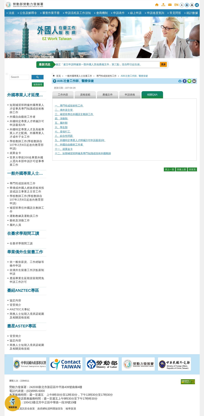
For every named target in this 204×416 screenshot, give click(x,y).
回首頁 (192, 169)
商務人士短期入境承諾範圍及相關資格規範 (27, 315)
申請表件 (119, 13)
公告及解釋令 (28, 13)
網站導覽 (163, 4)
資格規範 (85, 94)
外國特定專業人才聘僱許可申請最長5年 (27, 123)
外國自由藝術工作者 (23, 116)
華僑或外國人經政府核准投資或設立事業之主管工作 (27, 189)
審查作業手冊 (51, 13)
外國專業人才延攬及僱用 (29, 95)
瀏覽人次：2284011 (19, 380)
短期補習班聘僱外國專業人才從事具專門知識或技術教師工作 (27, 108)
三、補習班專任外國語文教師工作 (74, 114)
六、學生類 (61, 127)
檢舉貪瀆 (71, 408)
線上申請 (136, 13)
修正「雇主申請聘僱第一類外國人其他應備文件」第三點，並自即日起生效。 (99, 64)
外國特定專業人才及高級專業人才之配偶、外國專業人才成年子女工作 (27, 133)
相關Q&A (152, 94)
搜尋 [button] (37, 77)
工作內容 (63, 94)
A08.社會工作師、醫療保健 (134, 76)
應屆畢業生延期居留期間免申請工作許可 (27, 280)
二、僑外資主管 (64, 110)
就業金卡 (15, 153)
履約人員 (15, 224)
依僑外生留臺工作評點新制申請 (27, 272)
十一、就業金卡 (64, 149)
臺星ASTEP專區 (21, 326)
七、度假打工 (63, 131)
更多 (163, 64)
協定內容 (15, 300)
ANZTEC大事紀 (20, 309)
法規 (11, 13)
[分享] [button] (197, 5)
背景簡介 (15, 304)
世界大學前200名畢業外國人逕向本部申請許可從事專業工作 (27, 161)
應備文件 (107, 94)
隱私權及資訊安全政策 (22, 408)
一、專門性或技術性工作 (69, 105)
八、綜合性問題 (64, 136)
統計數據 (192, 13)
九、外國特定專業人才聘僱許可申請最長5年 (80, 140)
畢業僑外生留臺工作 (25, 252)
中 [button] (187, 5)
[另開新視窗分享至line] (189, 81)
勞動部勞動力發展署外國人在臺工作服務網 (24, 4)
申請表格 (130, 94)
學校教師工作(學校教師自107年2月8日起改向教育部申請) (27, 145)
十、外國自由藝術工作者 (69, 144)
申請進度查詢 (155, 13)
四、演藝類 (61, 118)
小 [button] (182, 5)
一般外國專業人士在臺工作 (31, 173)
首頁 (156, 4)
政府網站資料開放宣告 (50, 408)
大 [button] (192, 5)
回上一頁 (169, 169)
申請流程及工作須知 (78, 13)
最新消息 (44, 64)
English (176, 4)
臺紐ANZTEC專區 (23, 290)
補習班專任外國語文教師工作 (27, 209)
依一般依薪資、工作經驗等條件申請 (27, 263)
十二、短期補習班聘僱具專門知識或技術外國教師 (83, 153)
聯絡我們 (169, 4)
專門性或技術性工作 (23, 183)
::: (5, 1)
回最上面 (181, 169)
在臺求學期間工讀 (23, 233)
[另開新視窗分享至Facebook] (185, 81)
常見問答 (175, 13)
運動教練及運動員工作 (24, 216)
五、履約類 (61, 123)
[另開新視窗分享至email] (194, 81)
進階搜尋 (37, 84)
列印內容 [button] (180, 81)
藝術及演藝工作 (20, 220)
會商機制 (102, 13)
